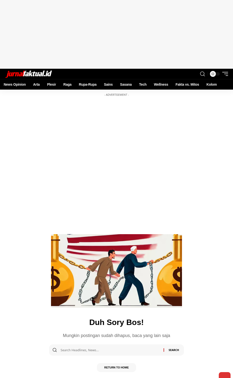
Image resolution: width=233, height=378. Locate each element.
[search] (202, 74)
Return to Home (116, 367)
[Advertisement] (116, 34)
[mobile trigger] (224, 74)
